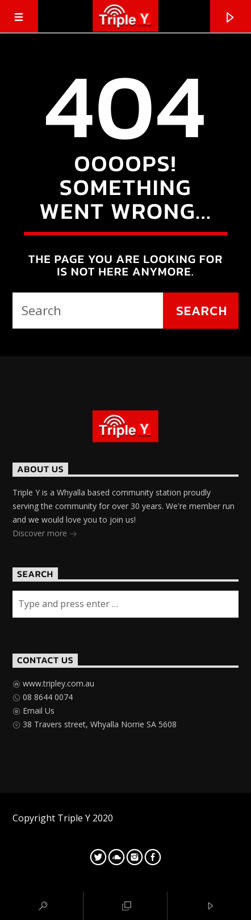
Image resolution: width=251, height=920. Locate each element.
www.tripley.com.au (57, 683)
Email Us (37, 710)
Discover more (44, 534)
